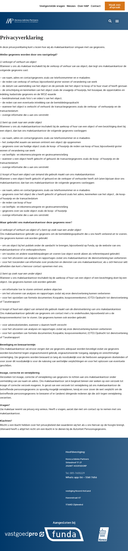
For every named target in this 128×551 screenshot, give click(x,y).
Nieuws (71, 5)
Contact (96, 5)
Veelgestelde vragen (52, 5)
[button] (110, 21)
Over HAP (83, 5)
